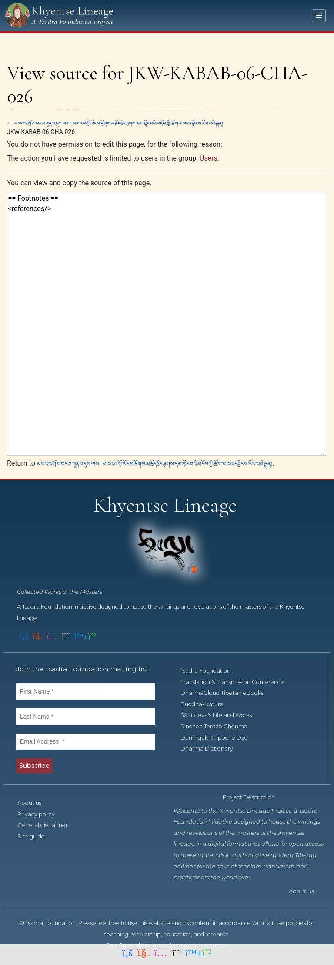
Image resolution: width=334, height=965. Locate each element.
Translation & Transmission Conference (237, 682)
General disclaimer (47, 825)
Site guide (35, 836)
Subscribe (34, 766)
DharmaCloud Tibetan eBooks (226, 693)
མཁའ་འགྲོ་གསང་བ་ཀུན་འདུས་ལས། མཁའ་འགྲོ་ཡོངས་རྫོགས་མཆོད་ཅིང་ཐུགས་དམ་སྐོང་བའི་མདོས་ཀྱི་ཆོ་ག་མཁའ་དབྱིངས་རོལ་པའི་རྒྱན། (118, 122)
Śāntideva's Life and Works (220, 715)
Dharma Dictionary (211, 748)
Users (208, 158)
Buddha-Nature (206, 704)
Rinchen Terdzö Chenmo (218, 726)
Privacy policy (40, 814)
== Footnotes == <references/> (167, 323)
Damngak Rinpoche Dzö (218, 737)
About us (34, 803)
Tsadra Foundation (210, 670)
